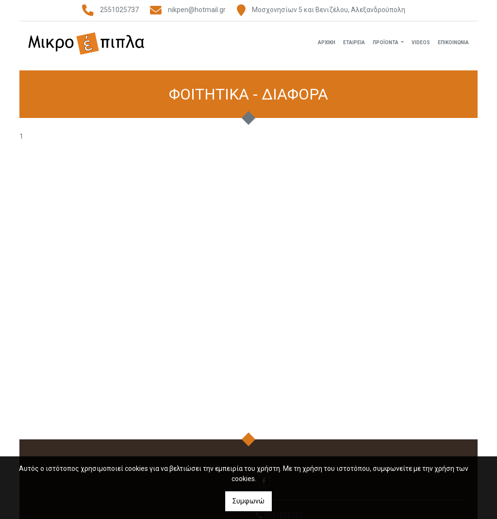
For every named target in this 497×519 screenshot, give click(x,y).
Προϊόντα (386, 45)
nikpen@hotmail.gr (197, 10)
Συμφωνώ (248, 501)
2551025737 (119, 10)
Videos (421, 45)
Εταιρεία (354, 45)
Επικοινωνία (453, 45)
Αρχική (326, 45)
